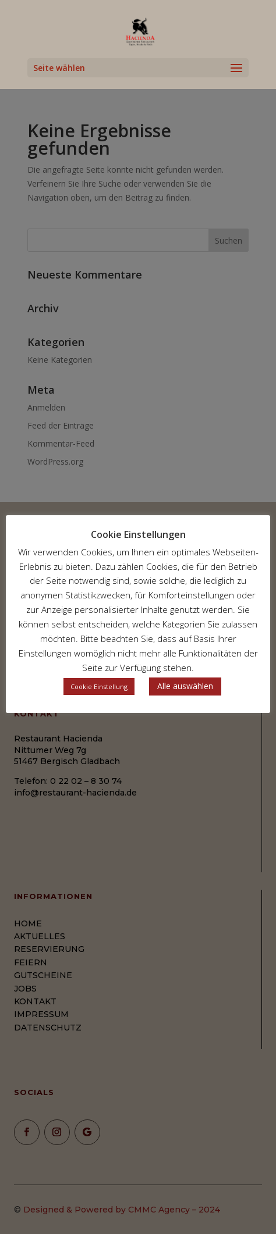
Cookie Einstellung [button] (99, 686)
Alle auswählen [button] (185, 685)
